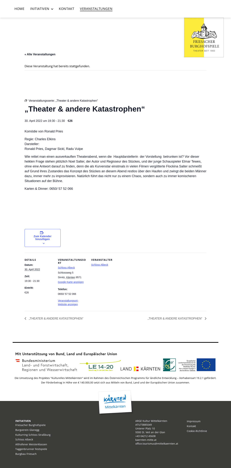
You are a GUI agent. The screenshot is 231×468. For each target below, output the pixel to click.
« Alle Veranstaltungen (40, 54)
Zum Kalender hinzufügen (43, 238)
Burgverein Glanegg (27, 430)
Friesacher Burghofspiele (30, 425)
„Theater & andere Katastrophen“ (55, 318)
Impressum (194, 421)
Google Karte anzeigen (71, 282)
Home (19, 9)
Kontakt (66, 9)
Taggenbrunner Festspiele (31, 449)
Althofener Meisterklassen (31, 444)
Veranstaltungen (96, 9)
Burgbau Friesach (26, 454)
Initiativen (39, 9)
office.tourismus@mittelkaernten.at (156, 443)
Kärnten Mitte (115, 402)
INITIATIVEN (23, 421)
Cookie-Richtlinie (197, 431)
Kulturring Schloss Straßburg (33, 434)
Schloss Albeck (66, 267)
